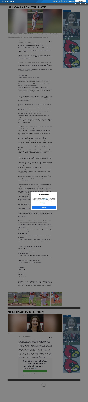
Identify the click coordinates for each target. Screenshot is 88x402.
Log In (69, 1)
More (62, 4)
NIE (35, 4)
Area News (12, 4)
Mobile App (53, 4)
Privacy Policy (44, 199)
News (4, 4)
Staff (60, 1)
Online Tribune (55, 1)
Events (8, 4)
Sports (16, 4)
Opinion (25, 4)
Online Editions (31, 4)
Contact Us (48, 4)
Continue (44, 207)
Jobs (38, 4)
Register (73, 1)
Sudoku (58, 4)
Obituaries (21, 4)
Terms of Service (45, 198)
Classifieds (42, 4)
